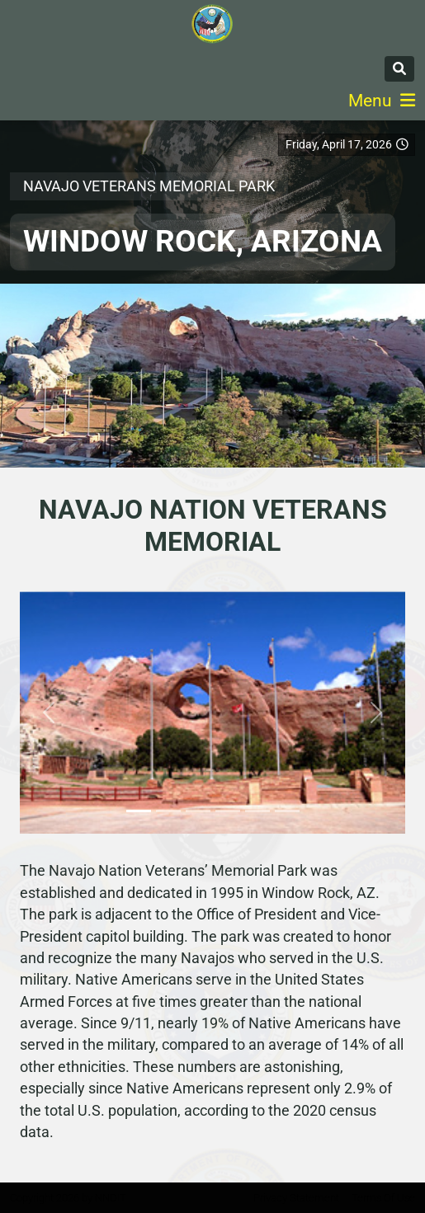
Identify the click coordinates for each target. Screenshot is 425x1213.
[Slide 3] (198, 811)
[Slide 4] (227, 811)
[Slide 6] (287, 811)
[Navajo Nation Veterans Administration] (212, 24)
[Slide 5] (257, 811)
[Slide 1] (138, 811)
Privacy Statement (296, 1197)
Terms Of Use (383, 1197)
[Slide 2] (168, 811)
